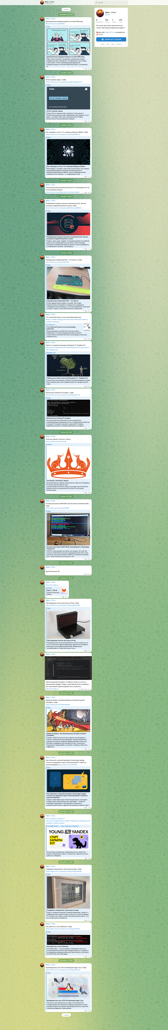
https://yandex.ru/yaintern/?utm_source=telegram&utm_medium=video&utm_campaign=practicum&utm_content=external (68, 821)
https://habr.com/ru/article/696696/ (58, 704)
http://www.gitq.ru (52, 585)
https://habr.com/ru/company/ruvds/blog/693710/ (63, 395)
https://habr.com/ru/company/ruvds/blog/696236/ (63, 970)
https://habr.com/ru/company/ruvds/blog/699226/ (63, 929)
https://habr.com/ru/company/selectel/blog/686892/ (64, 208)
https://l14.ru (110, 32)
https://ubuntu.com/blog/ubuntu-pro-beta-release (62, 192)
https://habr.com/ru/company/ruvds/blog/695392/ (63, 605)
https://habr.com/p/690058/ (55, 24)
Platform (119, 44)
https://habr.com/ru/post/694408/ (57, 508)
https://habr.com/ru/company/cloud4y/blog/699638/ (64, 871)
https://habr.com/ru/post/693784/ (57, 262)
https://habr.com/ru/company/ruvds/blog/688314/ (63, 134)
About (102, 44)
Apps (112, 44)
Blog (108, 44)
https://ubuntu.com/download (56, 441)
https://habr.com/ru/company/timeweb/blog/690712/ (64, 82)
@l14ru (107, 14)
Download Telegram (111, 39)
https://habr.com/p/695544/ (67, 765)
